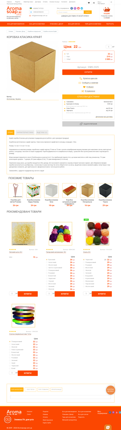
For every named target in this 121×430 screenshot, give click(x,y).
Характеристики (25, 132)
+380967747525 (38, 8)
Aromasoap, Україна (14, 99)
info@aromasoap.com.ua (39, 15)
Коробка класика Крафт (50, 31)
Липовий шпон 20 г (15, 252)
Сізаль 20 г (87, 252)
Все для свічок (83, 414)
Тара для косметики (69, 417)
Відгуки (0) (42, 132)
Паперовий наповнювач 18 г (56, 252)
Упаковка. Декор (67, 414)
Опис (10, 132)
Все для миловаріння (69, 411)
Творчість (81, 417)
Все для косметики (84, 411)
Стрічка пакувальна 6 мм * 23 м (20, 334)
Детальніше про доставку (104, 117)
